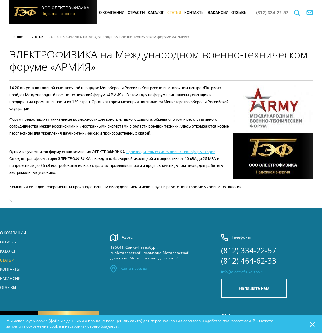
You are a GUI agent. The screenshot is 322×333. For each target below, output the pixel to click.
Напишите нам (254, 288)
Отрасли (136, 12)
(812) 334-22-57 (272, 12)
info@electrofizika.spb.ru (242, 272)
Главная (17, 37)
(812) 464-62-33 (248, 260)
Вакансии (218, 12)
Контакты (194, 12)
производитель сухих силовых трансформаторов (170, 152)
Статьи (174, 12)
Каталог (156, 12)
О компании (111, 12)
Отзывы (239, 12)
